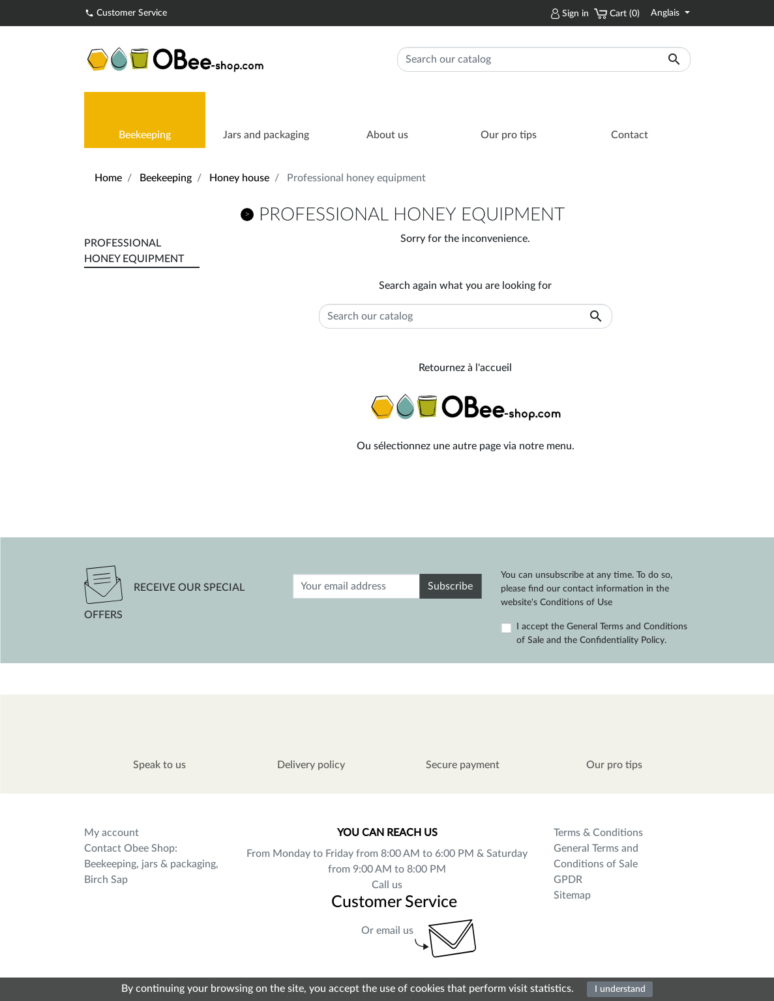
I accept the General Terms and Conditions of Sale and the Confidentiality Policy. (601, 633)
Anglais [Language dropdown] (666, 13)
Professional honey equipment (134, 251)
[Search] (544, 59)
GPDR (568, 879)
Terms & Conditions (598, 833)
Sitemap (572, 895)
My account (111, 833)
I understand (620, 989)
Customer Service (126, 12)
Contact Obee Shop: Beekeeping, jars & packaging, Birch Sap (151, 864)
